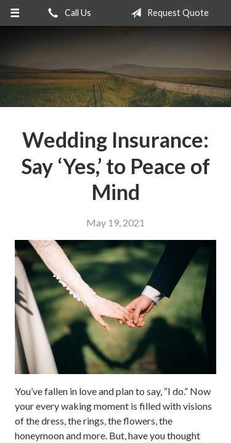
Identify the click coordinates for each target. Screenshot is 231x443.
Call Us (67, 13)
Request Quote (167, 13)
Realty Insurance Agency (116, 66)
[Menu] (15, 13)
